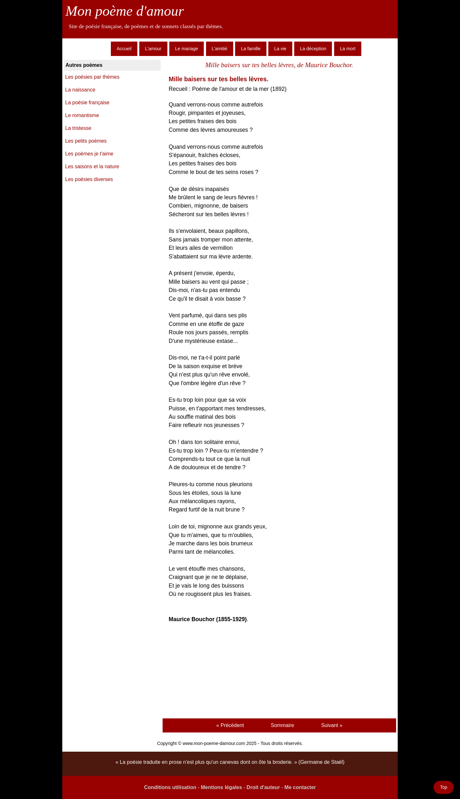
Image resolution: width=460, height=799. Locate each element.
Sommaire (282, 725)
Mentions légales (221, 787)
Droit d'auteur (263, 787)
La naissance (80, 89)
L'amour (153, 48)
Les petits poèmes (86, 141)
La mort (348, 48)
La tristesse (78, 128)
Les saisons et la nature (92, 166)
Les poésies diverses (89, 179)
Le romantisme (82, 115)
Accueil (124, 48)
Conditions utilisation (170, 787)
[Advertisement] (279, 671)
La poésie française (87, 102)
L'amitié (219, 48)
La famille (251, 48)
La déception (313, 48)
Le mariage (186, 48)
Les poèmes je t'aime (89, 153)
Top (443, 787)
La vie (280, 48)
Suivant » (331, 725)
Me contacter (300, 787)
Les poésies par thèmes (92, 77)
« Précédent (230, 725)
